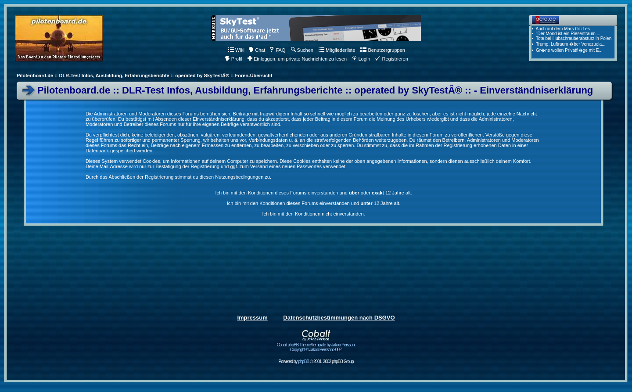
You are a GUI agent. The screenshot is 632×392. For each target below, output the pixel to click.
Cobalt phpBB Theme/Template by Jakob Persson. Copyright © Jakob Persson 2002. (316, 345)
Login (361, 58)
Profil (233, 58)
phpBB (303, 361)
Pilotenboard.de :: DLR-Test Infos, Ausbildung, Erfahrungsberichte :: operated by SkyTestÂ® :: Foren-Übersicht (144, 75)
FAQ (277, 50)
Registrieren (391, 58)
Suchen (302, 50)
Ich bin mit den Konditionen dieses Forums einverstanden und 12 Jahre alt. (314, 203)
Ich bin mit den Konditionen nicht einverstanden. (313, 213)
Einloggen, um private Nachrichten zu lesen (297, 58)
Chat (256, 50)
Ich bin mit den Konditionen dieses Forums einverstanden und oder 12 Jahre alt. (313, 192)
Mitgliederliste (337, 50)
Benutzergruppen (382, 50)
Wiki (236, 50)
